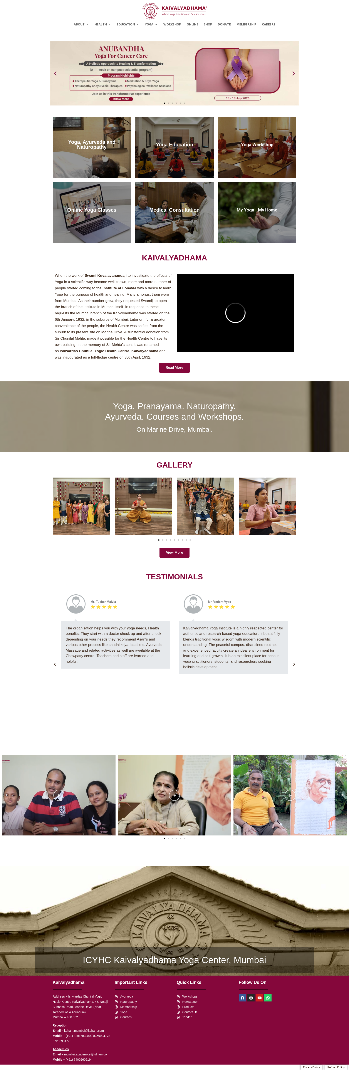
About (79, 24)
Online (192, 24)
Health (101, 24)
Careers (268, 24)
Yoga (149, 24)
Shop (208, 24)
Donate (224, 24)
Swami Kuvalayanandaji (106, 275)
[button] (164, 103)
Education (126, 24)
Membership (246, 24)
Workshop (172, 24)
